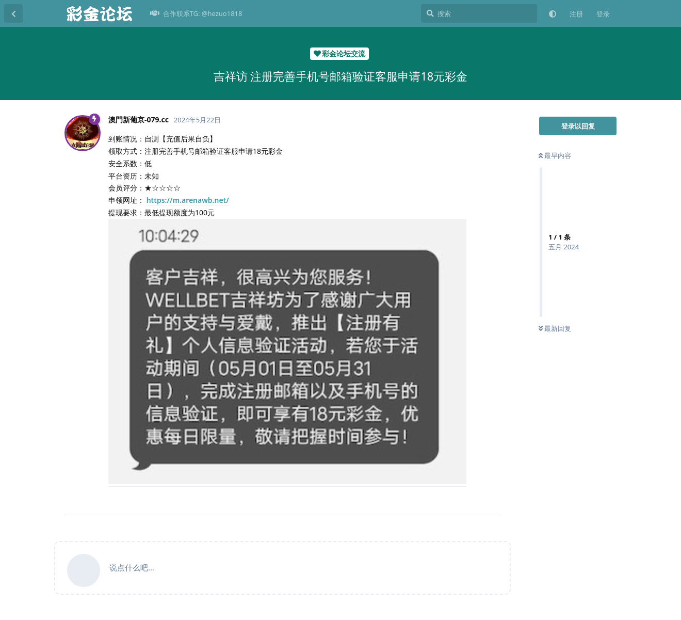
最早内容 (555, 155)
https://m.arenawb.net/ (188, 200)
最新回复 (555, 328)
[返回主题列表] (13, 13)
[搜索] (479, 13)
